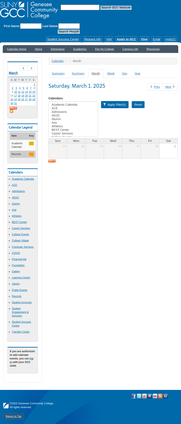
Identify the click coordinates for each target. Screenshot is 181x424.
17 (15, 95)
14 (30, 91)
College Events (20, 234)
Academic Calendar (23, 178)
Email (156, 39)
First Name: (12, 26)
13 (26, 91)
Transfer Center (21, 331)
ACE (14, 185)
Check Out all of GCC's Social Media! (165, 396)
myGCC (170, 39)
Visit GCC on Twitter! (139, 396)
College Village (20, 240)
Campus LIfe (130, 49)
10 (15, 91)
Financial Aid (19, 259)
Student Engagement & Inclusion (20, 312)
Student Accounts (22, 302)
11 (19, 91)
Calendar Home (16, 49)
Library (16, 283)
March (13, 73)
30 (11, 103)
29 (33, 99)
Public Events (19, 290)
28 (30, 99)
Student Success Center (63, 39)
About (38, 49)
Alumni (16, 203)
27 (26, 99)
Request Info (92, 39)
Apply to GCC (126, 39)
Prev (155, 87)
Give (144, 39)
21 (30, 95)
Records (16, 296)
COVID (16, 253)
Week (111, 73)
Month (97, 74)
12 (22, 91)
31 (15, 103)
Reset (138, 104)
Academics (80, 49)
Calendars (55, 98)
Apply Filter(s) (114, 104)
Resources (153, 49)
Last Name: (50, 26)
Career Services (21, 228)
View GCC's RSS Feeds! (160, 396)
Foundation (18, 265)
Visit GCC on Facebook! (134, 396)
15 (33, 91)
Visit (109, 39)
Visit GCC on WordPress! (149, 396)
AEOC (15, 197)
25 (19, 99)
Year (137, 73)
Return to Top (13, 416)
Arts (14, 209)
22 (33, 95)
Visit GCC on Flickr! (155, 396)
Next (170, 87)
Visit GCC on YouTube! (144, 396)
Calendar (58, 61)
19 (22, 95)
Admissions (58, 49)
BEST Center (19, 222)
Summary (58, 73)
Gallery (16, 271)
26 (22, 99)
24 (15, 99)
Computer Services (23, 246)
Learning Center (21, 277)
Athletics (16, 216)
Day (124, 73)
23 (11, 99)
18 (19, 95)
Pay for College (104, 49)
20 (26, 95)
